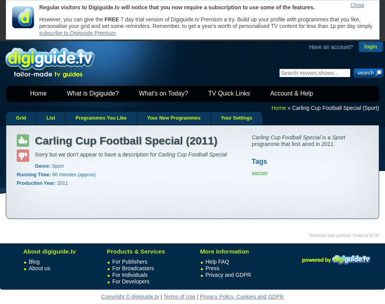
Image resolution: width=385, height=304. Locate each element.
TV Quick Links (229, 93)
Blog (34, 262)
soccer (260, 173)
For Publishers (129, 262)
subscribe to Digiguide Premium (77, 33)
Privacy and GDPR (228, 275)
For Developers (131, 281)
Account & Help (291, 93)
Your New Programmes (173, 118)
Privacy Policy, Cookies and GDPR (242, 297)
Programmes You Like (101, 118)
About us (39, 268)
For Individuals (130, 275)
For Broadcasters (133, 268)
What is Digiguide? (92, 93)
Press (213, 268)
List (50, 118)
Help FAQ (217, 262)
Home (38, 93)
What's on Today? (163, 93)
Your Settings (236, 118)
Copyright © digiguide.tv (130, 297)
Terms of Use (179, 297)
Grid (21, 118)
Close (357, 5)
